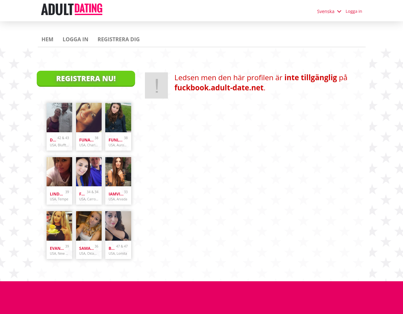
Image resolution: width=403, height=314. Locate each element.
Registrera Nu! (86, 78)
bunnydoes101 (112, 248)
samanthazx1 (87, 248)
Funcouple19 (83, 194)
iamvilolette (116, 194)
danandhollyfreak (53, 140)
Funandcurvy (87, 140)
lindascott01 (57, 194)
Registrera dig (119, 39)
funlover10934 (116, 140)
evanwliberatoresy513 (57, 248)
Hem (47, 39)
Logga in (354, 11)
